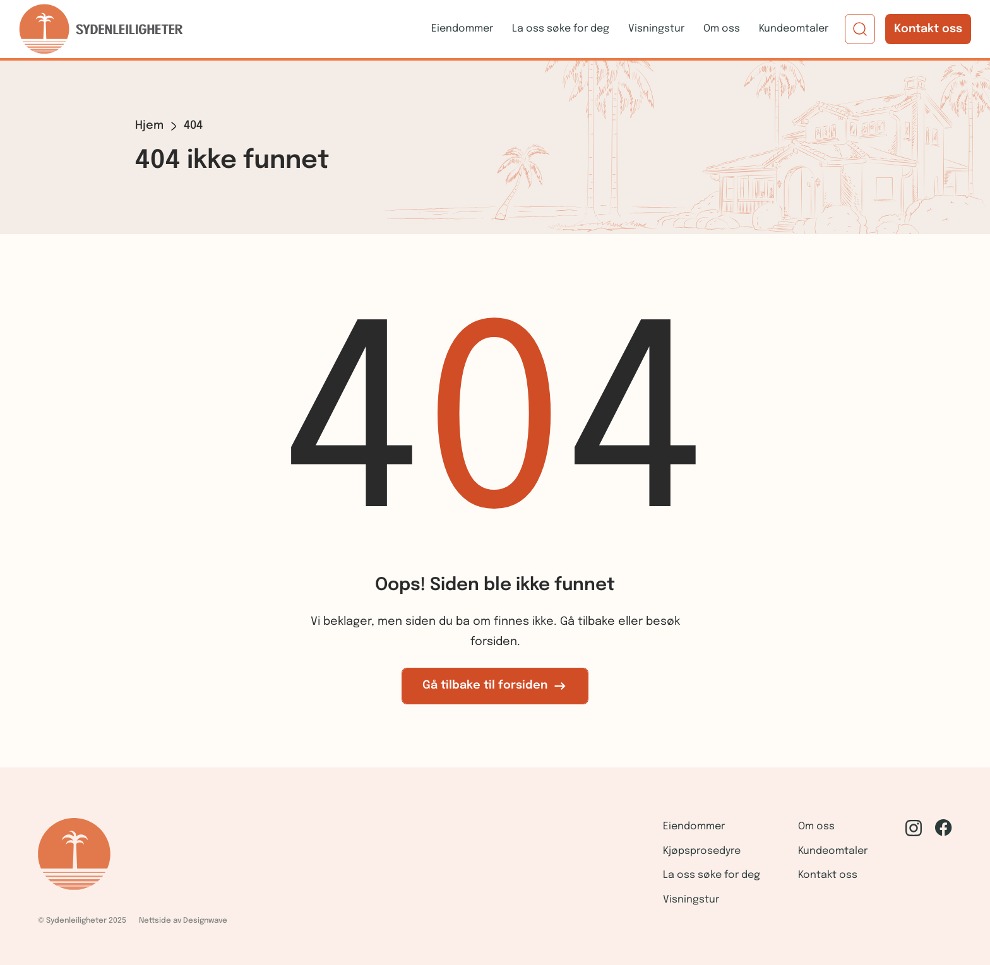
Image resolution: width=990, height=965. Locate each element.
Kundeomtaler (793, 28)
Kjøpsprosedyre (702, 851)
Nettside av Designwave (183, 921)
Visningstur (656, 28)
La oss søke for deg (560, 28)
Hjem (149, 125)
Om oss (721, 28)
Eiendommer (462, 28)
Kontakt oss (928, 29)
